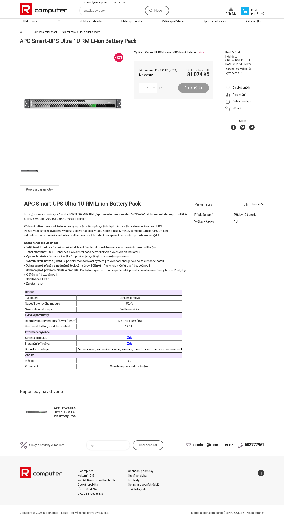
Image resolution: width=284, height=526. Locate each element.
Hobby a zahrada (91, 21)
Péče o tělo (253, 21)
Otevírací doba (137, 475)
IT (58, 21)
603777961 (120, 2)
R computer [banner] (43, 9)
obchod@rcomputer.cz (97, 2)
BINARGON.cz (235, 513)
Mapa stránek (255, 513)
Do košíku (193, 88)
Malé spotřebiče (131, 21)
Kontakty (133, 480)
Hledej (158, 10)
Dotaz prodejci (242, 101)
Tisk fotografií (137, 489)
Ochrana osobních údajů (143, 484)
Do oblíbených (241, 87)
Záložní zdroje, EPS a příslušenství (81, 31)
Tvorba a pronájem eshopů (208, 513)
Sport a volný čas (215, 21)
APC (240, 73)
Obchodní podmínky (140, 471)
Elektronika (30, 21)
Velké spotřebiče (173, 21)
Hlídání (237, 108)
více (201, 52)
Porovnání (239, 94)
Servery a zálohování (45, 31)
